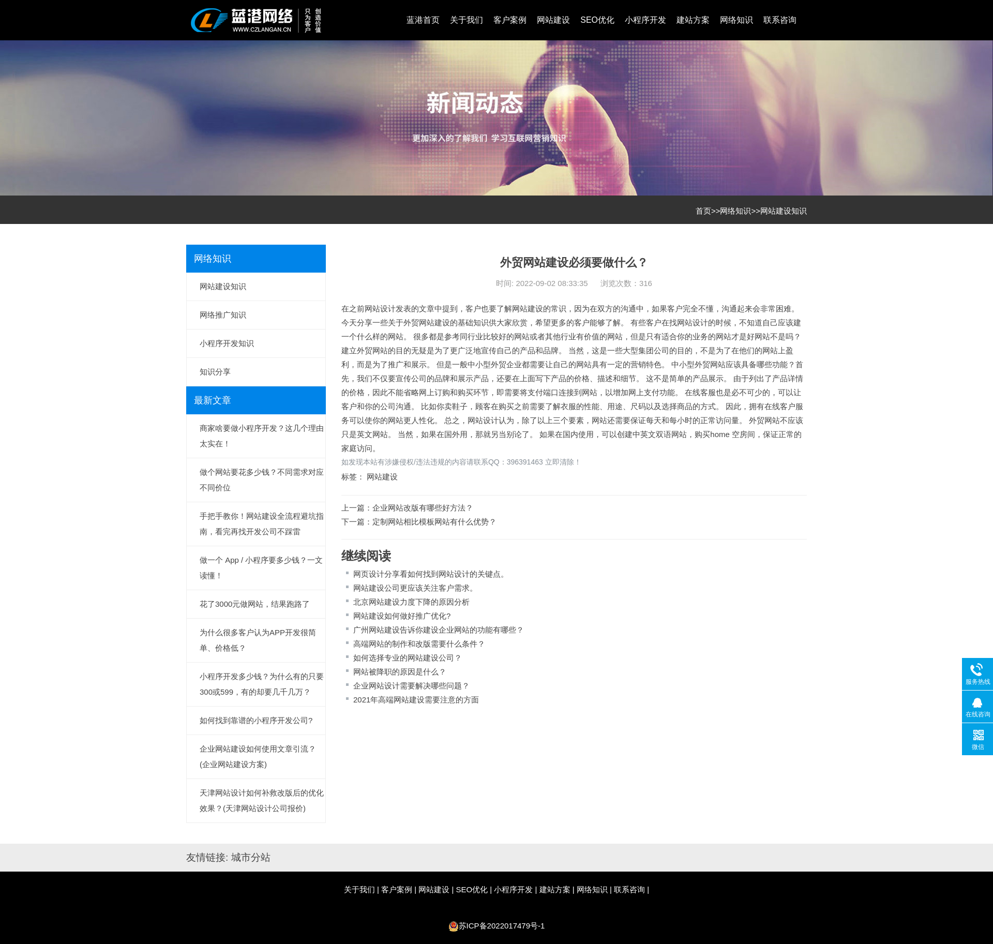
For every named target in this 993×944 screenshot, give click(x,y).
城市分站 (250, 857)
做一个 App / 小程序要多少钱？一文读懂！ (261, 568)
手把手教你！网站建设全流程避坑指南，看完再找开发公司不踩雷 (262, 524)
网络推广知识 (223, 314)
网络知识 (736, 20)
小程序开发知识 (227, 343)
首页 (703, 210)
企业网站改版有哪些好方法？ (422, 507)
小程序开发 (645, 20)
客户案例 (509, 20)
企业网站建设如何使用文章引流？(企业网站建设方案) (258, 756)
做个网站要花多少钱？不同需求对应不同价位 (262, 480)
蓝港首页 (423, 20)
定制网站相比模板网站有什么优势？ (434, 521)
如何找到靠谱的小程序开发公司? (256, 720)
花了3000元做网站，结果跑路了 (255, 604)
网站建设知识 (783, 210)
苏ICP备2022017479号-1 (502, 925)
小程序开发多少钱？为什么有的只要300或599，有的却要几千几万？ (262, 684)
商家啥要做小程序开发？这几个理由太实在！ (262, 436)
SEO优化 (597, 20)
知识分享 (215, 371)
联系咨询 (779, 20)
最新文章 (212, 400)
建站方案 (693, 20)
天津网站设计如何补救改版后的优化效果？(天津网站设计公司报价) (262, 800)
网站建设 (553, 20)
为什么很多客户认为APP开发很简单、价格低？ (258, 640)
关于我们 (466, 20)
